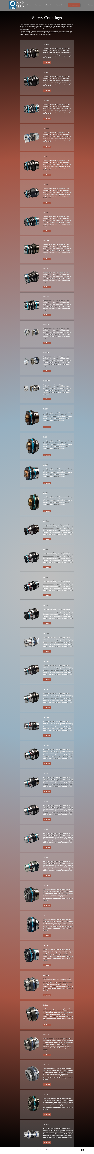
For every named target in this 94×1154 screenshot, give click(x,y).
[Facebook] (82, 1150)
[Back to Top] (75, 1150)
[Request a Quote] (74, 5)
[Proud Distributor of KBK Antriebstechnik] (47, 1149)
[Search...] (90, 5)
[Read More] (47, 62)
